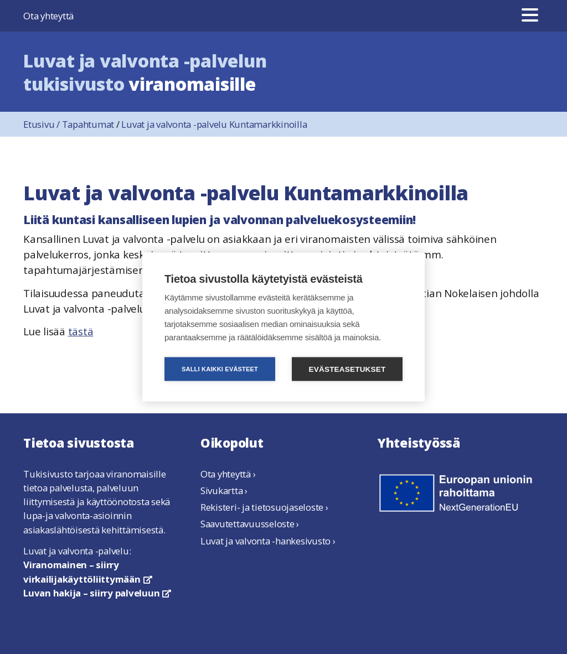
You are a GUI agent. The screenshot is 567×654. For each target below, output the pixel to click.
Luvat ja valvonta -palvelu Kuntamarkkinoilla (214, 124)
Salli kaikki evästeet (220, 369)
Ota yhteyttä (48, 15)
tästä (81, 331)
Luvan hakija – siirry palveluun (97, 592)
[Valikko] (530, 16)
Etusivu (42, 124)
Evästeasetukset (347, 369)
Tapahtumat (88, 124)
